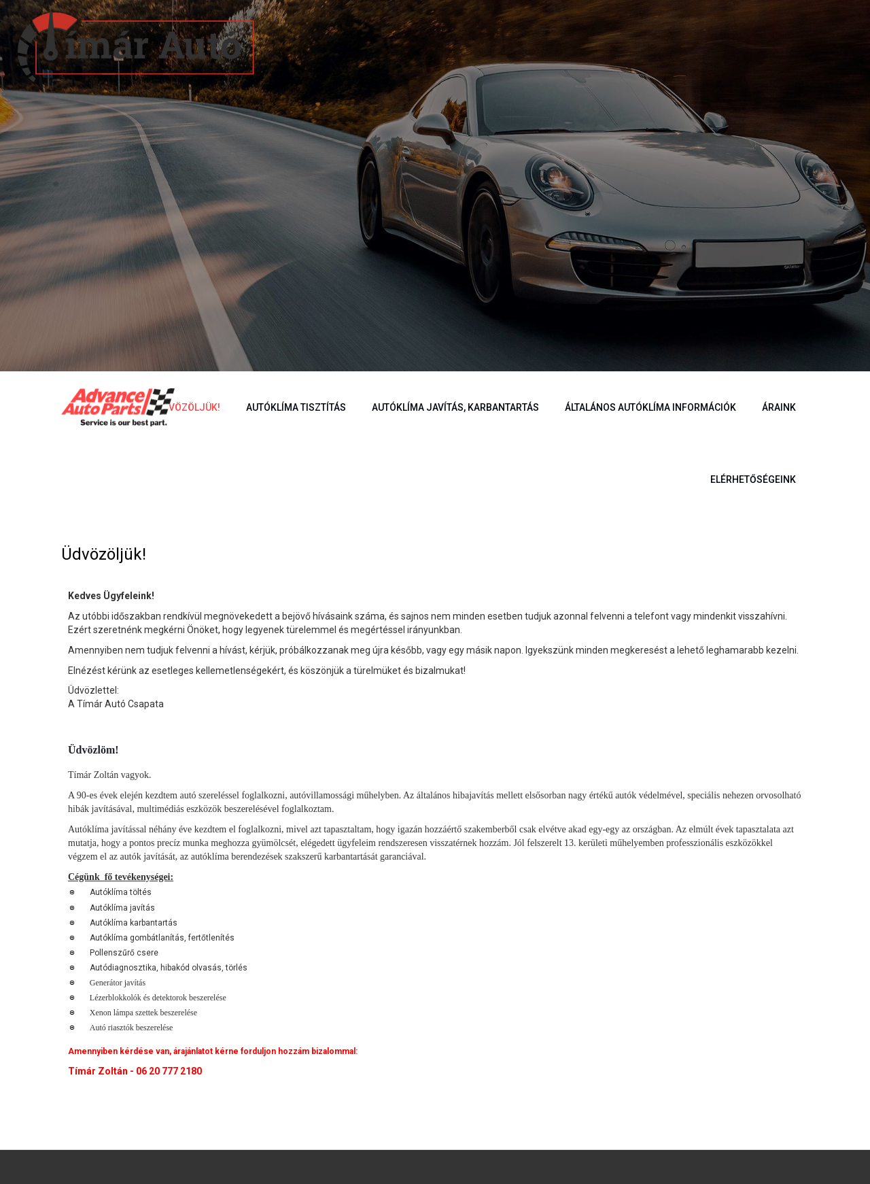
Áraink (779, 407)
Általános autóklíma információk (650, 407)
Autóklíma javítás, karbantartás (455, 407)
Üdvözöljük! (188, 407)
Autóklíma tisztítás (296, 407)
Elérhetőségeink (753, 479)
